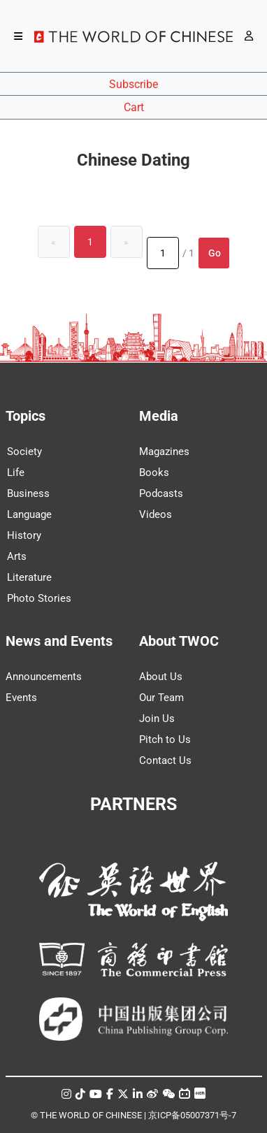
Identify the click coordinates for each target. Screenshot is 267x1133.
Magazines (164, 451)
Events (21, 697)
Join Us (157, 718)
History (24, 535)
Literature (29, 577)
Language (29, 514)
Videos (155, 514)
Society (24, 451)
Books (154, 472)
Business (28, 493)
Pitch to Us (165, 739)
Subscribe (133, 84)
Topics (25, 415)
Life (15, 472)
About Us (160, 676)
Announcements (44, 676)
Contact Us (165, 760)
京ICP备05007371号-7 (192, 1115)
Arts (17, 556)
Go (214, 253)
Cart (134, 107)
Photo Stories (39, 598)
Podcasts (161, 493)
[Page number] (163, 253)
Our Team (161, 697)
